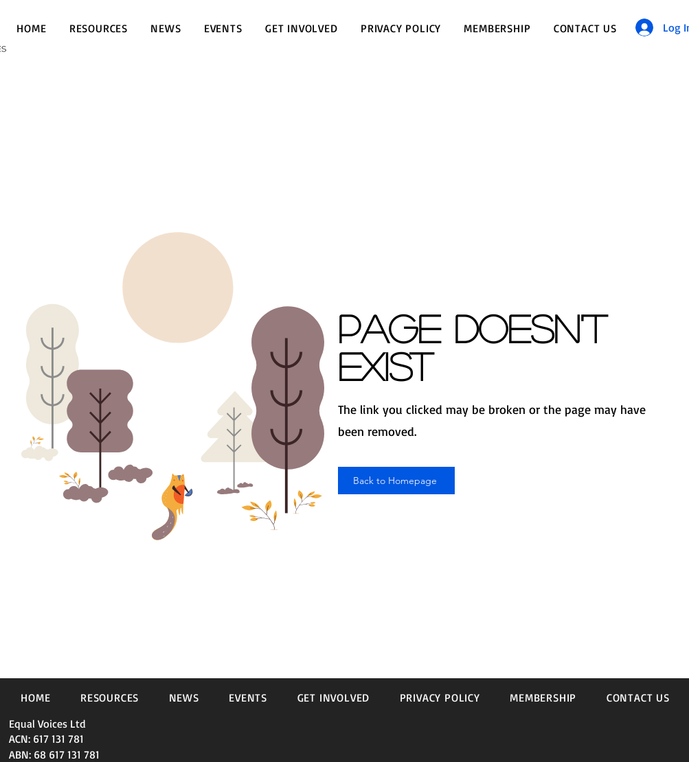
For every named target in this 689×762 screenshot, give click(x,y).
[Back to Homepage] (396, 480)
